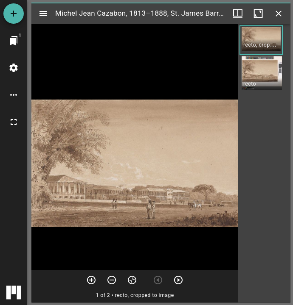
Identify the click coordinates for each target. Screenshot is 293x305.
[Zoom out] (111, 280)
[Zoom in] (91, 280)
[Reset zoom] (132, 280)
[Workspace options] (13, 95)
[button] (261, 40)
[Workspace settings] (13, 68)
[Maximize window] (258, 13)
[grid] (264, 163)
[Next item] (178, 280)
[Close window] (278, 13)
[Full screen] (13, 122)
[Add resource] (13, 13)
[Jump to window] (13, 40)
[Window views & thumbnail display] (238, 13)
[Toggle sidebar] (43, 13)
